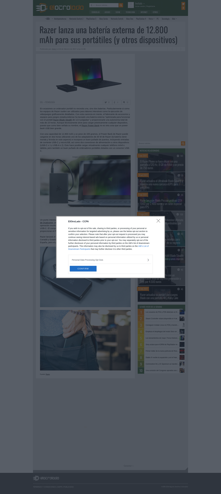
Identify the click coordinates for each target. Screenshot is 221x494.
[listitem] (110, 259)
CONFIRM (83, 268)
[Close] (159, 221)
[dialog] (110, 247)
